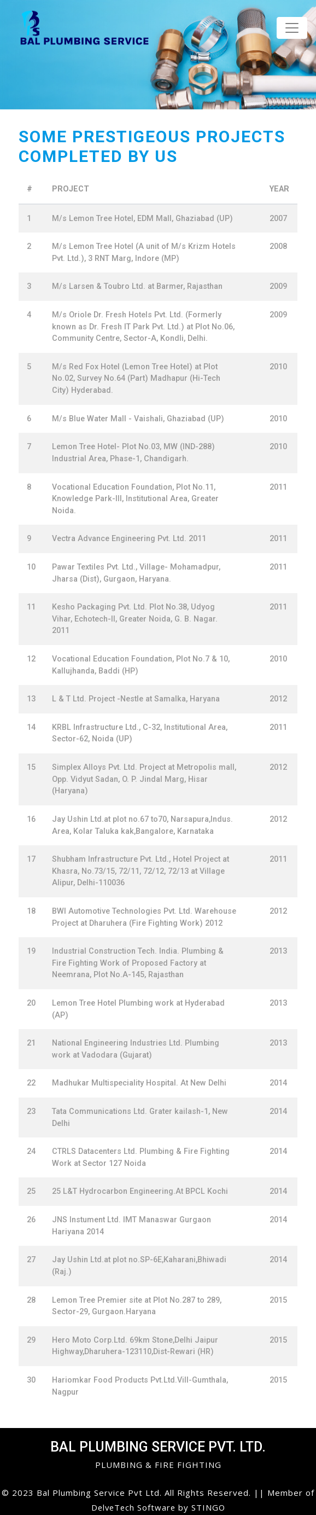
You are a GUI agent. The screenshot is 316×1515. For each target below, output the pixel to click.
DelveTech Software (134, 1507)
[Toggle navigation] (292, 28)
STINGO (209, 1507)
